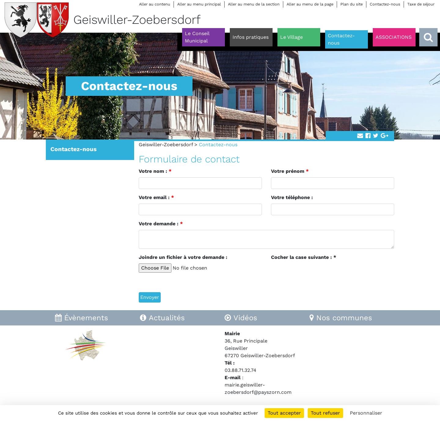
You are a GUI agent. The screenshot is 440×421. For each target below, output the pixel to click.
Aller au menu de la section (254, 4)
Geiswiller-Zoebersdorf (166, 144)
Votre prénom (290, 171)
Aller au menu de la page (310, 4)
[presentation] (317, 275)
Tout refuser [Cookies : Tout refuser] (325, 413)
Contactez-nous (385, 4)
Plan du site (351, 4)
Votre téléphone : (292, 197)
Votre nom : (155, 171)
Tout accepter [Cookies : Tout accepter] (284, 413)
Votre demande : (161, 224)
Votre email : (156, 197)
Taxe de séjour (421, 4)
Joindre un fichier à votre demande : (183, 257)
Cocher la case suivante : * (303, 257)
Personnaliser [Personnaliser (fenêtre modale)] (366, 413)
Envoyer (149, 297)
